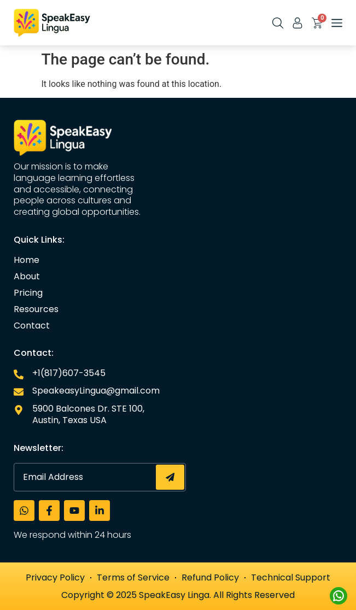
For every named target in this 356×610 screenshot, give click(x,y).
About (27, 276)
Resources (36, 309)
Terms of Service (133, 577)
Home (26, 260)
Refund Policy (210, 577)
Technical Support (290, 577)
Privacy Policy (55, 577)
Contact (32, 325)
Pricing (28, 293)
